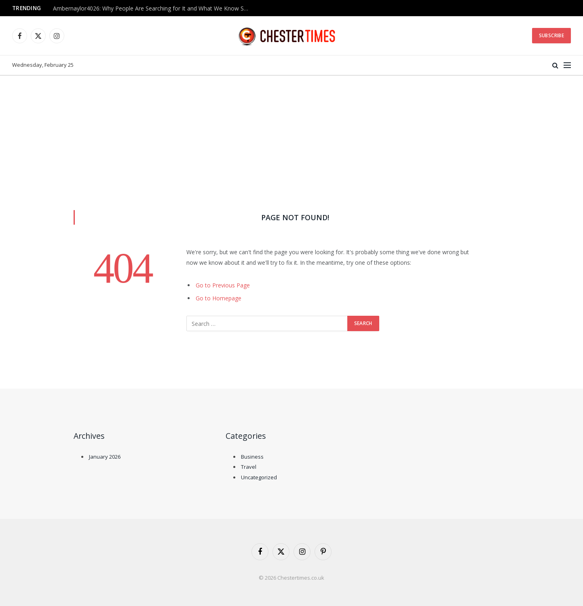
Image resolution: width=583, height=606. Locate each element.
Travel (248, 466)
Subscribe (551, 35)
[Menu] (567, 65)
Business (252, 456)
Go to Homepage (218, 298)
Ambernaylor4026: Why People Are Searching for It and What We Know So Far (154, 8)
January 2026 (104, 456)
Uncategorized (259, 477)
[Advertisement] (291, 136)
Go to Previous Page (223, 285)
